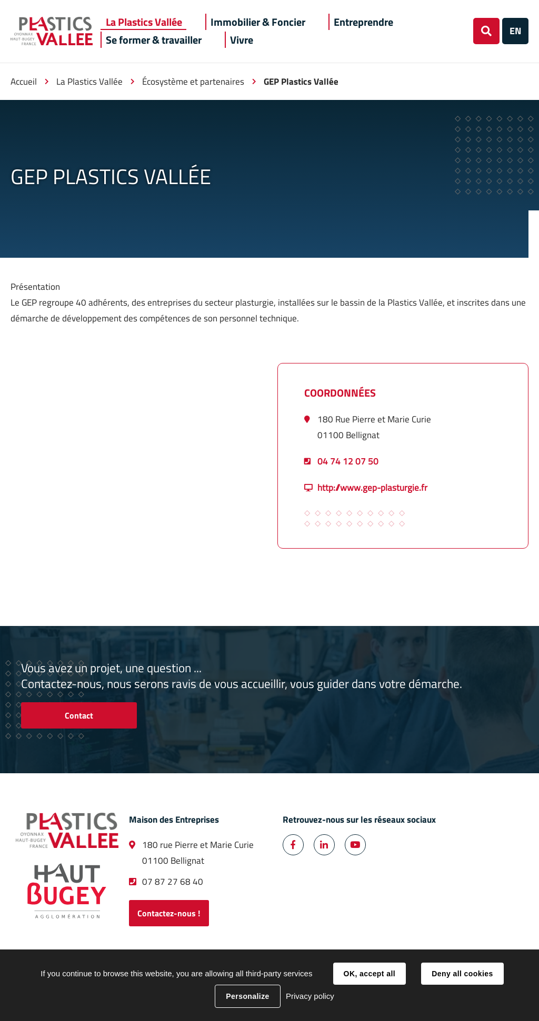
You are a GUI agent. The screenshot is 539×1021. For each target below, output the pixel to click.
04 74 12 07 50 (347, 461)
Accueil (24, 81)
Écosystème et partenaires (193, 81)
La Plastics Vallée (89, 81)
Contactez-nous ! (168, 913)
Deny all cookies (462, 973)
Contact (79, 715)
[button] (144, 22)
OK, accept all (369, 973)
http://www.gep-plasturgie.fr (372, 487)
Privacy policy (310, 996)
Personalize (247, 996)
